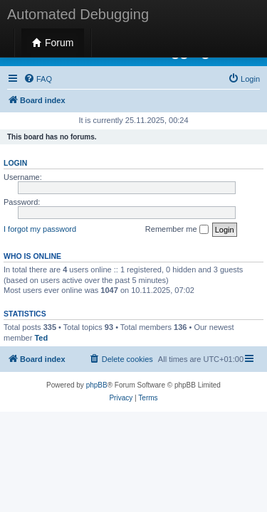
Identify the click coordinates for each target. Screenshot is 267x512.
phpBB (97, 385)
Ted (41, 338)
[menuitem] (37, 78)
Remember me (177, 230)
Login (15, 163)
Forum (52, 42)
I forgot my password (40, 229)
